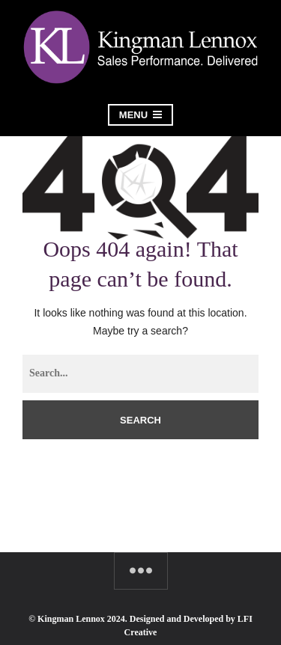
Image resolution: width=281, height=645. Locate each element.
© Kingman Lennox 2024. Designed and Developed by (133, 619)
